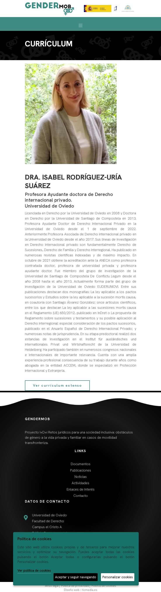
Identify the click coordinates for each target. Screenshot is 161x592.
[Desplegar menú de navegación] (81, 27)
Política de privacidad (75, 586)
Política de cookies (104, 586)
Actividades (80, 483)
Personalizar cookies (117, 577)
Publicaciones (80, 470)
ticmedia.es (89, 590)
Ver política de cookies (34, 570)
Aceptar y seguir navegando (75, 577)
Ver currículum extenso (57, 385)
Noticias (80, 476)
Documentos (80, 464)
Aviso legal (52, 586)
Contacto (80, 495)
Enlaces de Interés (81, 489)
